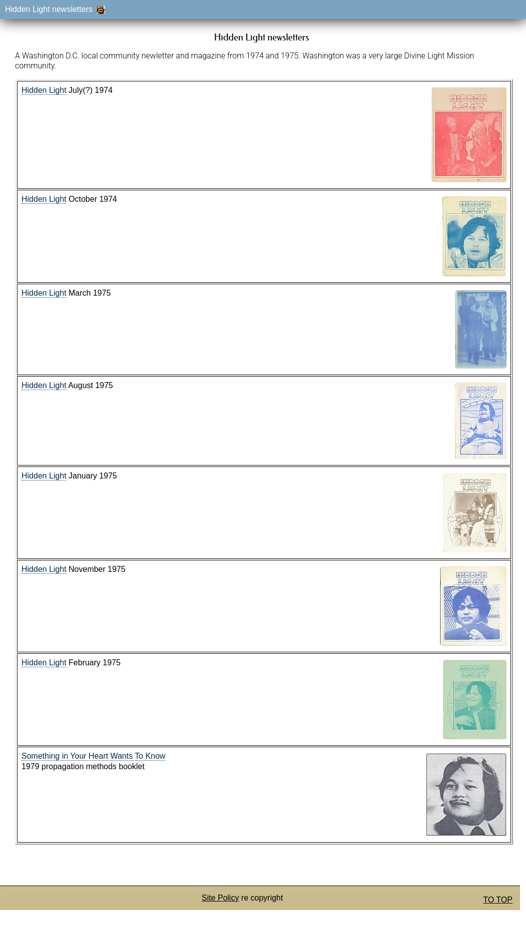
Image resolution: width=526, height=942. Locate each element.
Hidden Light (43, 90)
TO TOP (498, 900)
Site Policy (220, 898)
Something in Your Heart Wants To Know (93, 756)
